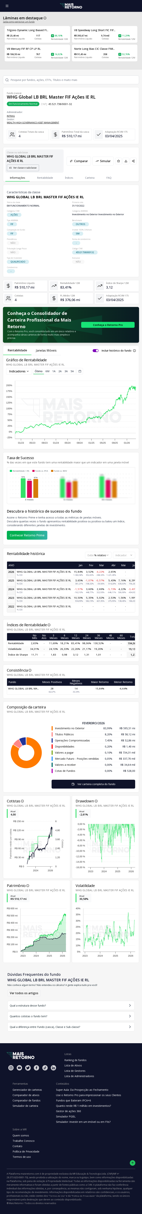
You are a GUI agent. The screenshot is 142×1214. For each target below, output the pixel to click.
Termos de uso (22, 1157)
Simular (103, 161)
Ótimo (38, 371)
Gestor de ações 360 (68, 1111)
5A (72, 371)
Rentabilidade (45, 177)
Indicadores (19, 371)
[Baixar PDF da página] (126, 161)
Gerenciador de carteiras (27, 1089)
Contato (17, 1146)
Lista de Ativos (73, 1065)
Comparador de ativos (26, 1095)
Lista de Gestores (74, 1070)
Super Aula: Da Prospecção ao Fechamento (82, 1089)
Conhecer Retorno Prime (27, 535)
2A (60, 371)
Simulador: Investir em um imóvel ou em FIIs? (83, 1122)
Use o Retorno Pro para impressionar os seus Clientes (88, 1095)
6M (47, 371)
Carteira (89, 177)
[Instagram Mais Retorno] (11, 1067)
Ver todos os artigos (24, 993)
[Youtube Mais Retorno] (19, 1067)
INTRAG (11, 116)
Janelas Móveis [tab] (46, 350)
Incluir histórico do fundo (116, 350)
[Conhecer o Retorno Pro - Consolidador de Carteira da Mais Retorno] (108, 325)
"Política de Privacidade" (83, 1195)
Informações (17, 177)
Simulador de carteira (25, 1106)
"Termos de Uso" (56, 1195)
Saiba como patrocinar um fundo (19, 21)
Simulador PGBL (66, 1116)
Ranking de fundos (75, 1060)
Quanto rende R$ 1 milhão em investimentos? (83, 1106)
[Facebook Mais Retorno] (36, 1067)
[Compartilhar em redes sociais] (133, 161)
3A (66, 371)
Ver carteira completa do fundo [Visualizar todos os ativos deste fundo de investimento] (93, 784)
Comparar (79, 161)
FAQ (108, 177)
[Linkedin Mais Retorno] (53, 1067)
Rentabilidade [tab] (17, 350)
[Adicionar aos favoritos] (118, 161)
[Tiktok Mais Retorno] (45, 1067)
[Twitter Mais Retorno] (28, 1068)
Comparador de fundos (26, 1100)
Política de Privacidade (26, 1151)
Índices (69, 177)
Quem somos (21, 1135)
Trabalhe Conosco (24, 1141)
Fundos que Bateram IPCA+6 (73, 1100)
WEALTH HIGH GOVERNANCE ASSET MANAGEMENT (33, 122)
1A (53, 371)
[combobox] (98, 555)
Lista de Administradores (79, 1076)
